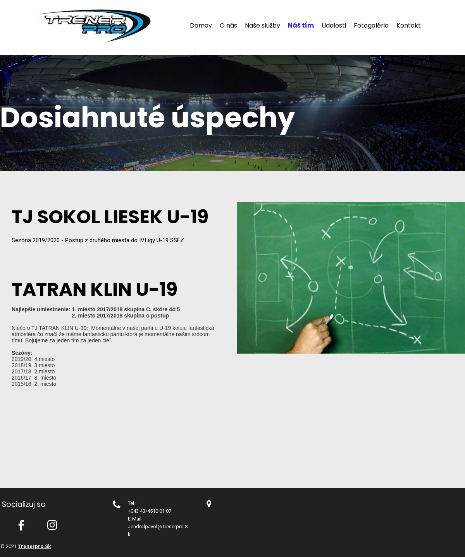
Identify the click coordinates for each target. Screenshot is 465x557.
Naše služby (262, 25)
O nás (228, 25)
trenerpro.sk (34, 546)
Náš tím (301, 25)
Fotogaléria (371, 25)
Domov (201, 25)
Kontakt (408, 25)
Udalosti (334, 25)
